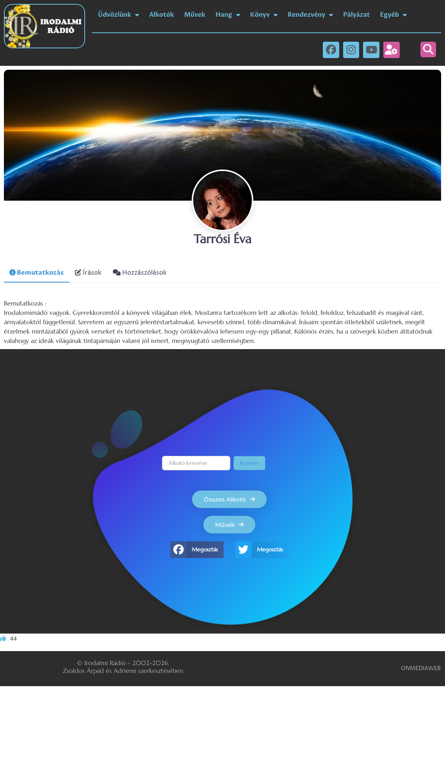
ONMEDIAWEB (421, 668)
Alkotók (161, 15)
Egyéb (393, 15)
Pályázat (356, 15)
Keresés (249, 462)
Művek (194, 15)
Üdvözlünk (118, 15)
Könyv (264, 15)
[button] (428, 49)
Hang (227, 15)
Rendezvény (310, 15)
